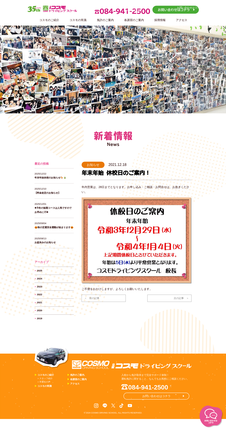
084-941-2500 (122, 11)
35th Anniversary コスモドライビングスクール (59, 10)
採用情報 (160, 20)
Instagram (96, 418)
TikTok (121, 418)
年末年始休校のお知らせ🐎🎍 (54, 177)
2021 (40, 309)
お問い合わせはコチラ (175, 10)
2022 (40, 301)
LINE (105, 418)
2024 (40, 283)
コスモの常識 (78, 20)
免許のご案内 (105, 20)
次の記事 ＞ (180, 298)
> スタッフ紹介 (46, 388)
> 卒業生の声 (45, 391)
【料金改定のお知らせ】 (50, 192)
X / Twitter (113, 418)
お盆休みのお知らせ (47, 246)
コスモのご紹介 (49, 20)
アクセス (181, 20)
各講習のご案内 (134, 20)
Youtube (129, 418)
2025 (40, 275)
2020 (40, 318)
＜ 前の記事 (92, 298)
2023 (40, 292)
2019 (40, 327)
